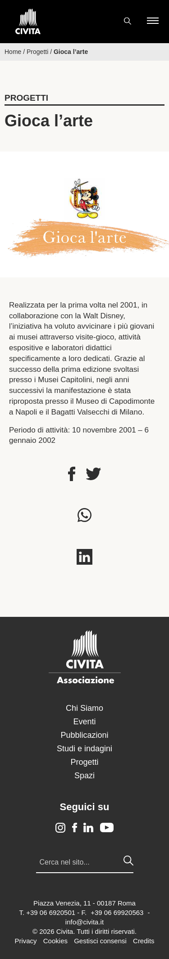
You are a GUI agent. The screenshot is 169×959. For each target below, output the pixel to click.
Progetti (37, 51)
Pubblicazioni (84, 735)
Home (13, 51)
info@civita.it (84, 922)
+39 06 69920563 (117, 912)
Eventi (84, 721)
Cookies (55, 941)
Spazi (84, 775)
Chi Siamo (84, 708)
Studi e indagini (84, 748)
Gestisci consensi (100, 941)
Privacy (25, 941)
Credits (144, 941)
